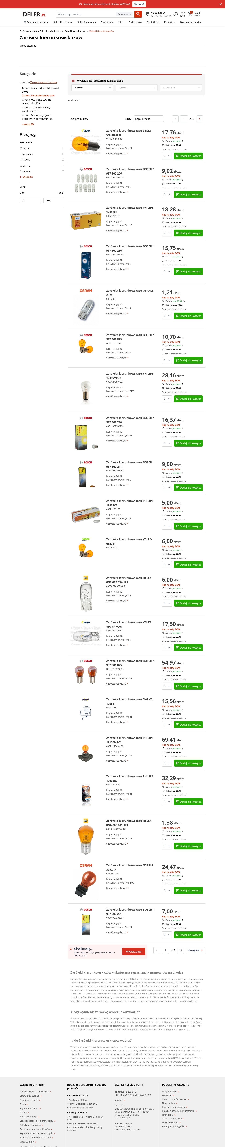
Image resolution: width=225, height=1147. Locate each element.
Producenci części (30, 1100)
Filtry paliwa (169, 1103)
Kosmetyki (169, 22)
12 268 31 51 (130, 1091)
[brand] (92, 87)
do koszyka (188, 156)
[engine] (181, 87)
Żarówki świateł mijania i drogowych (41, 88)
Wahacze (168, 1095)
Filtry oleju (168, 1114)
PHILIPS (25, 171)
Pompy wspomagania (174, 1126)
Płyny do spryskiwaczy (174, 1107)
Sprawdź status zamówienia (35, 1091)
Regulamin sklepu (30, 1108)
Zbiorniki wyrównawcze (175, 1099)
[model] (137, 87)
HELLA (24, 148)
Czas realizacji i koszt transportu (38, 1120)
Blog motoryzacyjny (190, 22)
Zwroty (24, 1112)
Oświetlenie (153, 22)
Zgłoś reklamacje (29, 1116)
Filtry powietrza (171, 1122)
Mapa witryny (28, 1141)
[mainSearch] (86, 14)
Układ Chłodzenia (86, 22)
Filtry (121, 22)
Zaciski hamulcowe (173, 1118)
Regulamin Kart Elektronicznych (37, 1133)
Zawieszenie (107, 22)
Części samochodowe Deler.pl (33, 31)
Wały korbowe (170, 1091)
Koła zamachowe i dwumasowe (179, 1111)
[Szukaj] (138, 14)
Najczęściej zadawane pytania (36, 1137)
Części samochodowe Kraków (36, 1129)
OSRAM (25, 165)
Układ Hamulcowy (62, 22)
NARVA (25, 160)
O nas (24, 1104)
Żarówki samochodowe (75, 31)
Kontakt (120, 1100)
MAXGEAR (26, 154)
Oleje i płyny (135, 22)
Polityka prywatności (31, 1124)
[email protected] (131, 1114)
